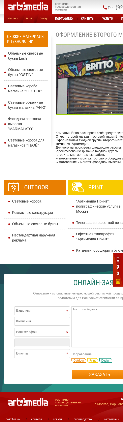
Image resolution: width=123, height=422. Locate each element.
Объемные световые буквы (35, 224)
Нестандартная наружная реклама (33, 237)
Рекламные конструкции (32, 213)
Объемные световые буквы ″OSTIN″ (25, 72)
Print (29, 18)
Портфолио (64, 19)
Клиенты (87, 19)
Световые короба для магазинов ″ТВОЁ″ (26, 142)
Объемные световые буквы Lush (25, 55)
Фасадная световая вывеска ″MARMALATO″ (24, 124)
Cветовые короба (26, 201)
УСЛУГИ (107, 19)
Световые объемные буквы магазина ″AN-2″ (27, 105)
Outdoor (13, 18)
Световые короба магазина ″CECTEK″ (25, 88)
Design (44, 18)
